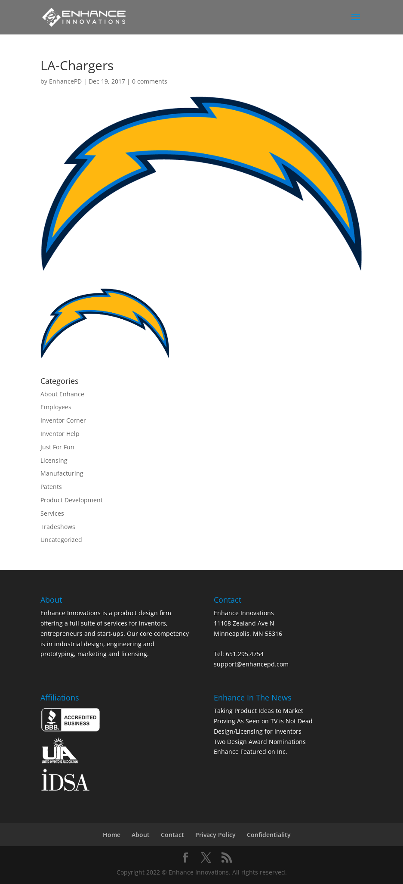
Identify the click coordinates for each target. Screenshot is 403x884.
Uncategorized (61, 539)
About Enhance (62, 394)
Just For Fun (57, 447)
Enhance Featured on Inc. (250, 751)
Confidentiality (269, 835)
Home (111, 835)
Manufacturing (61, 473)
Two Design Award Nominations (260, 742)
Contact (172, 835)
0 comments (149, 81)
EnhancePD (65, 81)
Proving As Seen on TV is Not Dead (263, 721)
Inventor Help (60, 434)
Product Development (71, 500)
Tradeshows (57, 527)
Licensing (54, 460)
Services (52, 513)
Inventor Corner (63, 420)
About (141, 835)
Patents (51, 486)
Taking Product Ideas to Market (258, 711)
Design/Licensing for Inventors (257, 731)
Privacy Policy (215, 835)
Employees (55, 407)
